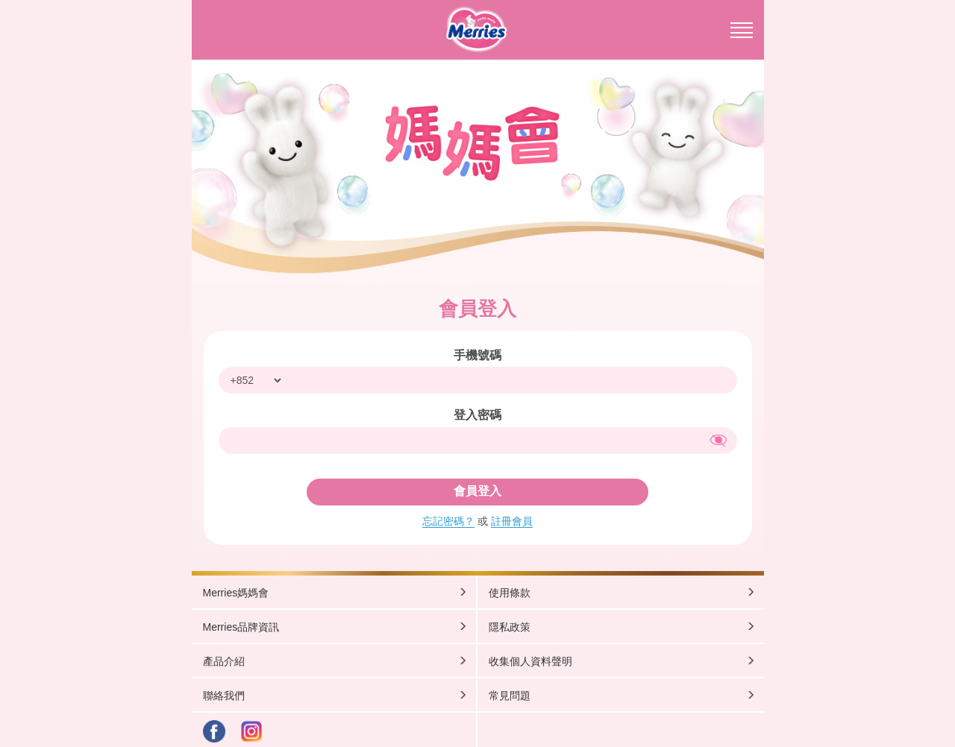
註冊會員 (512, 521)
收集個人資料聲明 (622, 661)
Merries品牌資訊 (335, 626)
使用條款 (622, 592)
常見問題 (622, 695)
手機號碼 (477, 355)
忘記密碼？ (448, 521)
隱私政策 (622, 626)
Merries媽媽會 (335, 592)
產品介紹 (335, 661)
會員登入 (477, 491)
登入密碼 (477, 415)
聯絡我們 (335, 695)
